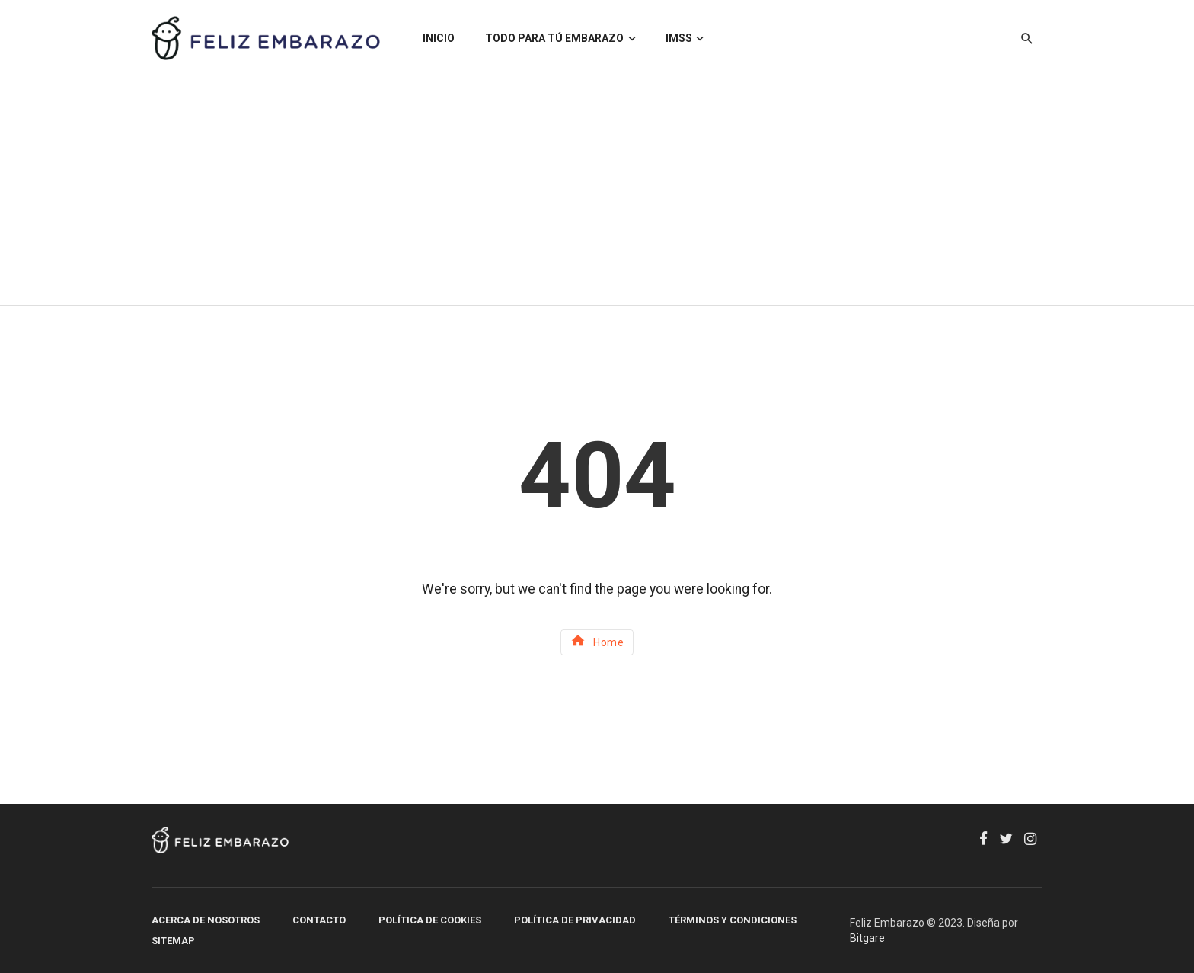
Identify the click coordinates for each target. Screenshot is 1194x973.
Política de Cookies (429, 920)
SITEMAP (173, 940)
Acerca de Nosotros (206, 920)
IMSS (679, 38)
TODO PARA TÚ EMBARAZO (554, 38)
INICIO (439, 38)
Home (597, 640)
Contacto (319, 920)
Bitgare (867, 938)
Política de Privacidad (575, 920)
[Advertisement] (597, 190)
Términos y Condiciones (733, 920)
